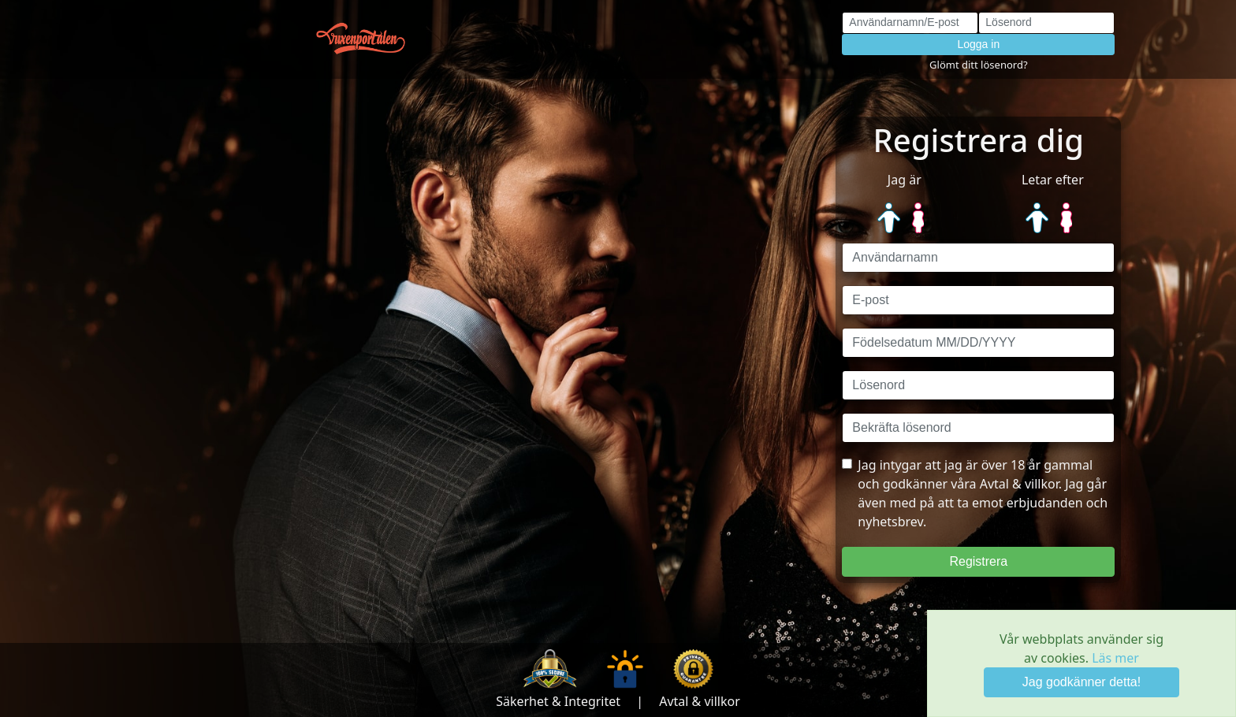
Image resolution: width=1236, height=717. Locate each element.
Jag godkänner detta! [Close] (1081, 682)
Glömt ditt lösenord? (978, 65)
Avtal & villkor (699, 701)
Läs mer (1115, 658)
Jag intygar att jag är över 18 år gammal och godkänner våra (975, 493)
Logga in (978, 44)
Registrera (978, 561)
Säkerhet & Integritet (558, 701)
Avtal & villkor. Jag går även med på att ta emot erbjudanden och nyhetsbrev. (983, 502)
